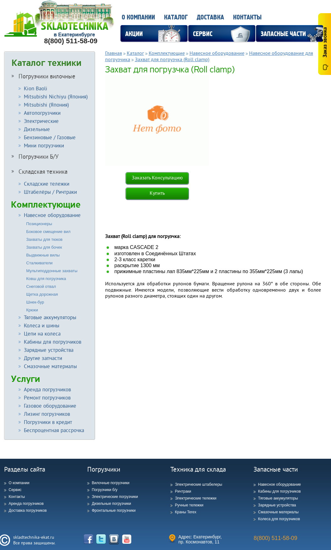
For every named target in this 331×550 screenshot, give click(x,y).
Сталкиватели (39, 263)
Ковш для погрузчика (46, 278)
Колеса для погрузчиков (279, 519)
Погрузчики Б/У (35, 156)
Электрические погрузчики (115, 496)
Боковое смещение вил (48, 231)
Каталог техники (47, 63)
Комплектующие (46, 204)
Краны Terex (185, 512)
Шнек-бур (35, 302)
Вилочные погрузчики (111, 483)
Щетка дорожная (42, 294)
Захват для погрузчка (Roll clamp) (172, 59)
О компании (138, 17)
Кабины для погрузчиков (279, 491)
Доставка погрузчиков (28, 510)
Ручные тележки (189, 505)
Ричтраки (183, 491)
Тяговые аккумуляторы (278, 498)
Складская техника (39, 171)
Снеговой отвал (41, 286)
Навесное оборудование (217, 53)
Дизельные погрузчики (111, 503)
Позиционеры (39, 223)
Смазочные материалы (278, 512)
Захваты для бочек (44, 247)
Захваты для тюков (44, 239)
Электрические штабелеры (198, 484)
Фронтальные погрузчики (114, 510)
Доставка (210, 17)
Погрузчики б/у (105, 490)
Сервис (15, 490)
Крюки (32, 310)
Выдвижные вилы (43, 255)
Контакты (247, 17)
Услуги (25, 378)
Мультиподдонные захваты (51, 270)
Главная (113, 53)
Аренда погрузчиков (26, 503)
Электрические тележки (195, 498)
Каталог (176, 17)
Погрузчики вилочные (43, 76)
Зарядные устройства (277, 505)
